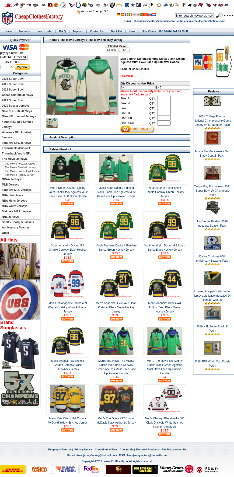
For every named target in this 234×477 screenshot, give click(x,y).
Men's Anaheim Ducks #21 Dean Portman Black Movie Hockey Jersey (116, 307)
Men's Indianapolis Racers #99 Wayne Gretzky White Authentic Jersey (67, 307)
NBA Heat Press (12, 195)
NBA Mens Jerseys (14, 200)
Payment (78, 31)
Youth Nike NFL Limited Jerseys (17, 124)
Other (5, 233)
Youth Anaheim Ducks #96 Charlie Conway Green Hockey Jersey (165, 192)
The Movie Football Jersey (20, 163)
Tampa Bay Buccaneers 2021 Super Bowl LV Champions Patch (212, 190)
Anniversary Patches (16, 227)
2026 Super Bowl (13, 79)
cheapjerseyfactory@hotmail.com (154, 21)
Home (34, 18)
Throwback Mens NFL (16, 148)
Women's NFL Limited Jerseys (16, 135)
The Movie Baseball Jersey (20, 167)
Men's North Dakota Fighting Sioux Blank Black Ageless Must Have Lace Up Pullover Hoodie (68, 192)
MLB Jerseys (10, 184)
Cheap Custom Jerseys (17, 95)
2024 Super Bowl (13, 89)
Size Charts (149, 31)
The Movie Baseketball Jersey (22, 171)
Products (24, 31)
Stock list (116, 31)
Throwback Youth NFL (16, 153)
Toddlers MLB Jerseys (16, 190)
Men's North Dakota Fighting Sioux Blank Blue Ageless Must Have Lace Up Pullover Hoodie (116, 192)
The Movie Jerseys (72, 40)
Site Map (167, 449)
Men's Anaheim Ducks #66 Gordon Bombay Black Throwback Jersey (67, 365)
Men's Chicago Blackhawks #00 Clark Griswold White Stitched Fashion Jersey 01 (164, 422)
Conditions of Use (106, 449)
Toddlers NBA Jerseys (16, 211)
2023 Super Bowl (13, 100)
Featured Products (147, 449)
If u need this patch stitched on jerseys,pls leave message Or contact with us (212, 296)
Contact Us (97, 31)
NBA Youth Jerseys (15, 206)
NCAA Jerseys (11, 179)
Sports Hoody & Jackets (18, 222)
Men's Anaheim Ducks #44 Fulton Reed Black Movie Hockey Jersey (164, 307)
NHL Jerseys (10, 216)
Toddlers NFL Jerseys (16, 142)
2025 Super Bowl (13, 84)
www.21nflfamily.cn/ (116, 461)
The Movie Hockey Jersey (105, 40)
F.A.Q (62, 31)
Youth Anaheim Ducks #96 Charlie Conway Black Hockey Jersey (68, 250)
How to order (44, 31)
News (132, 31)
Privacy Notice (83, 449)
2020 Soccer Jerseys (15, 105)
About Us (180, 449)
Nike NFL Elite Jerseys (17, 111)
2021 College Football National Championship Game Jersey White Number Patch (212, 120)
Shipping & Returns (60, 449)
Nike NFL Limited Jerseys (19, 116)
